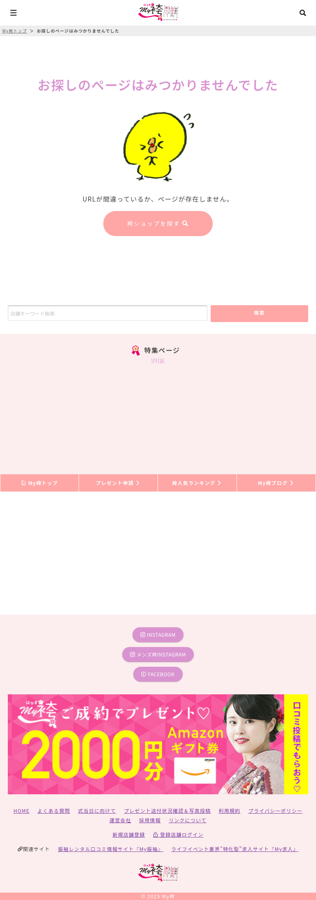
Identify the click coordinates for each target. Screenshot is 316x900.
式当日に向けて (97, 810)
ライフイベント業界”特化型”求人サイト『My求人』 (234, 848)
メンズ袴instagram (158, 654)
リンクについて (188, 819)
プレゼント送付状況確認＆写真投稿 (167, 810)
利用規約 (230, 810)
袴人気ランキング (197, 482)
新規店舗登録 (128, 834)
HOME (22, 810)
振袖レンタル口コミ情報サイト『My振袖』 (110, 848)
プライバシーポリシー (276, 810)
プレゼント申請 (118, 482)
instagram (158, 634)
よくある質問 (53, 810)
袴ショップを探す (158, 223)
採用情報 (150, 819)
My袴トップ (39, 482)
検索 (259, 312)
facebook (157, 673)
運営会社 (120, 819)
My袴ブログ (276, 482)
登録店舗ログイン (178, 834)
